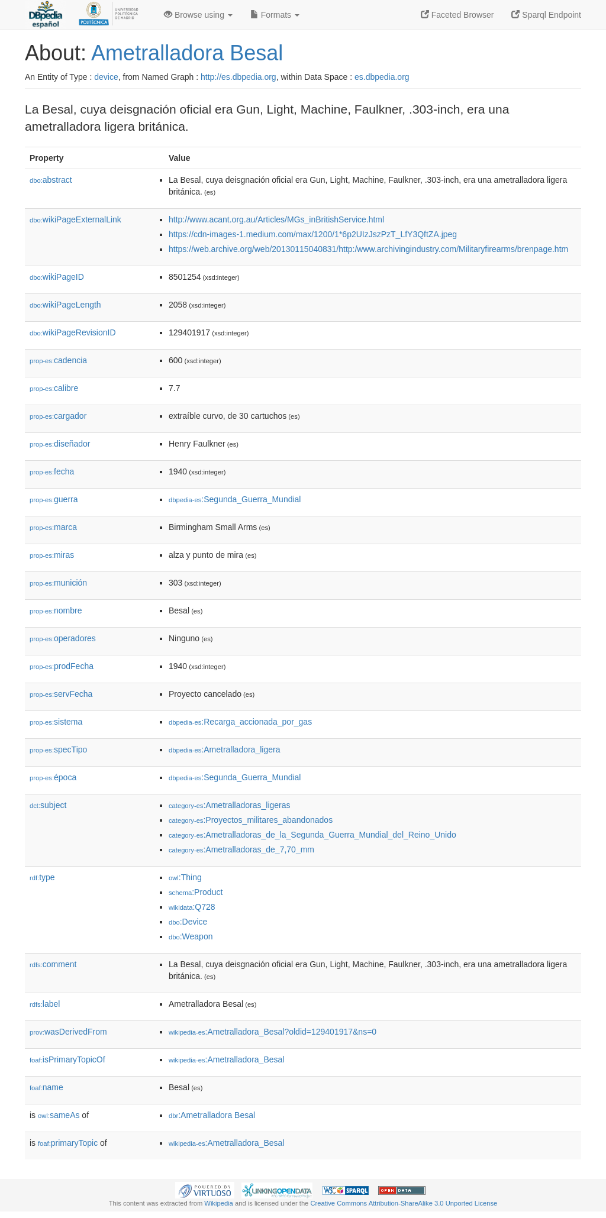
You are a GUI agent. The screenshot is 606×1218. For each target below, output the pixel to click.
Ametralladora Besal (187, 53)
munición (58, 582)
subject (48, 805)
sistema (56, 721)
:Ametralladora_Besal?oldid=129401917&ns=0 (272, 1031)
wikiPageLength (65, 304)
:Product (196, 892)
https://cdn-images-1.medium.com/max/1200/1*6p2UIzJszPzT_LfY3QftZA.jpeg (313, 234)
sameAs (58, 1115)
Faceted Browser (457, 15)
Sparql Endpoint (546, 15)
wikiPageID (57, 277)
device (106, 77)
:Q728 (192, 907)
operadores (63, 638)
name (46, 1087)
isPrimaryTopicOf (67, 1059)
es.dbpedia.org (382, 77)
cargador (58, 416)
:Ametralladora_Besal (226, 1059)
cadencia (58, 360)
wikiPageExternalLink (75, 219)
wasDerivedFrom (68, 1031)
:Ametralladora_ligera (224, 749)
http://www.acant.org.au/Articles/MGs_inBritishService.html (276, 219)
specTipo (58, 749)
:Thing (185, 877)
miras (52, 555)
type (42, 877)
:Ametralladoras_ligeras (230, 805)
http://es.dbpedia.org (238, 77)
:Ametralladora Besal (212, 1115)
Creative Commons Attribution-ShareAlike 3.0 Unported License (403, 1203)
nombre (56, 610)
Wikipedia (218, 1203)
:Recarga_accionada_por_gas (240, 721)
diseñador (60, 443)
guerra (54, 499)
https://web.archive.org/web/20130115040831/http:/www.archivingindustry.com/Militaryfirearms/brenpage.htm (368, 249)
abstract (51, 180)
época (53, 777)
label (45, 1004)
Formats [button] (274, 15)
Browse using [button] (198, 15)
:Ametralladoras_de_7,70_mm (241, 849)
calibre (54, 388)
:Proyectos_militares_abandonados (251, 820)
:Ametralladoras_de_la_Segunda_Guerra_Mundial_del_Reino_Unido (312, 834)
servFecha (61, 694)
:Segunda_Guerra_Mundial (235, 499)
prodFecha (62, 666)
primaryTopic (68, 1143)
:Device (188, 921)
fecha (52, 471)
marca (53, 527)
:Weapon (190, 936)
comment (53, 964)
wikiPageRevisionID (73, 332)
